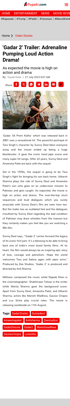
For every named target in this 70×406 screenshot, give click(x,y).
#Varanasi (45, 18)
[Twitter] (24, 84)
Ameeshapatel (13, 320)
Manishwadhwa (47, 327)
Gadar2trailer (20, 313)
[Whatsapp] (31, 84)
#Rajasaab (7, 18)
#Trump (21, 18)
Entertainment (26, 13)
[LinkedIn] (46, 84)
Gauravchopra (13, 334)
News (45, 13)
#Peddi (32, 18)
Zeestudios (51, 320)
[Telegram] (38, 84)
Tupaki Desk (14, 77)
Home (6, 13)
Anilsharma (33, 320)
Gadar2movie (12, 327)
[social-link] (61, 84)
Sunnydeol (39, 313)
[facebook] (16, 84)
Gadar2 (29, 327)
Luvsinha (31, 334)
